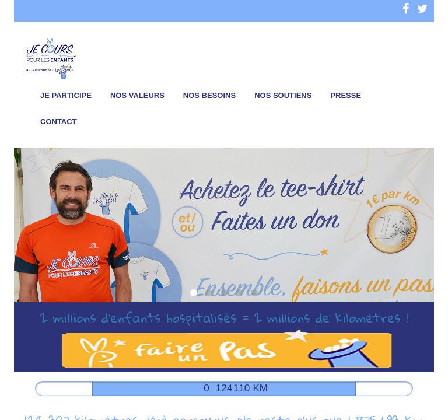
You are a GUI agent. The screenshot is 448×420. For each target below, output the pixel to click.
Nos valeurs (137, 95)
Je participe (66, 95)
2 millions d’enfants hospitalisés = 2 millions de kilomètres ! (224, 317)
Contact (58, 121)
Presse (345, 95)
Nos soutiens (283, 95)
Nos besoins (209, 95)
